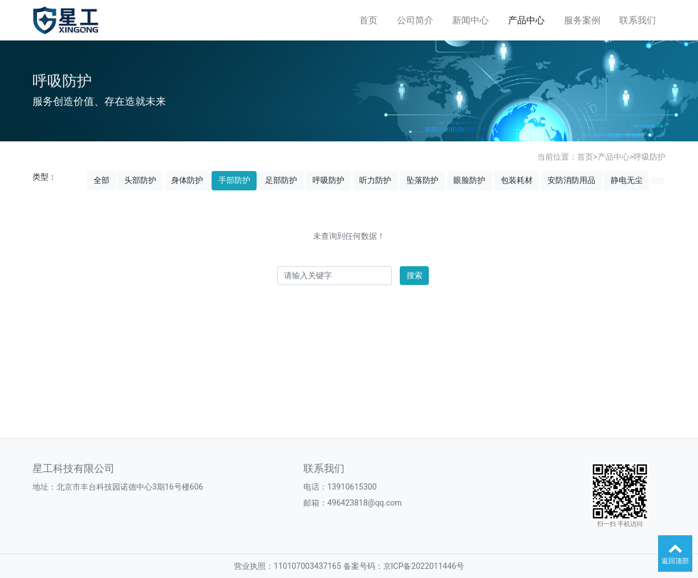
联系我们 (637, 20)
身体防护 (187, 180)
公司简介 (415, 20)
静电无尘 (627, 180)
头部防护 (140, 180)
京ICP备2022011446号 (423, 566)
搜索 (415, 275)
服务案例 (582, 20)
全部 (101, 180)
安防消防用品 (571, 180)
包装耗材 (517, 180)
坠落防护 (423, 180)
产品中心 (526, 20)
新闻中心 (470, 20)
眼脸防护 (469, 180)
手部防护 (234, 180)
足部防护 (281, 180)
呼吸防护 (649, 156)
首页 (368, 20)
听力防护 (375, 180)
